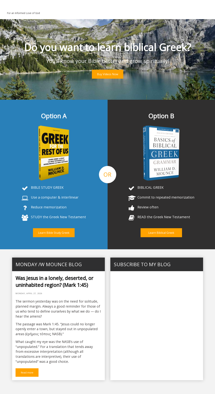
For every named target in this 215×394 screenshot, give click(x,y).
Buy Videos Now (107, 74)
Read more (27, 372)
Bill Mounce (24, 7)
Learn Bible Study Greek (53, 233)
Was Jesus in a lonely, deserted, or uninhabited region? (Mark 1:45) (54, 281)
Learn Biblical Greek (161, 233)
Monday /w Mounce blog (49, 264)
